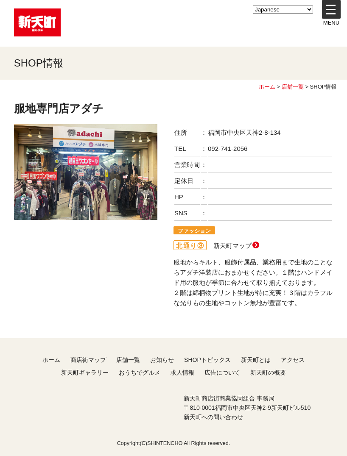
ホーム (267, 86)
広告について (222, 372)
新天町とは (256, 359)
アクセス (293, 359)
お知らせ (162, 359)
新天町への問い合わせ (213, 417)
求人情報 (182, 372)
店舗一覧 (293, 86)
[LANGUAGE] (283, 10)
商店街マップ (88, 359)
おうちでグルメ (139, 372)
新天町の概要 (268, 372)
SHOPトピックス (207, 359)
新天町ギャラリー (85, 372)
